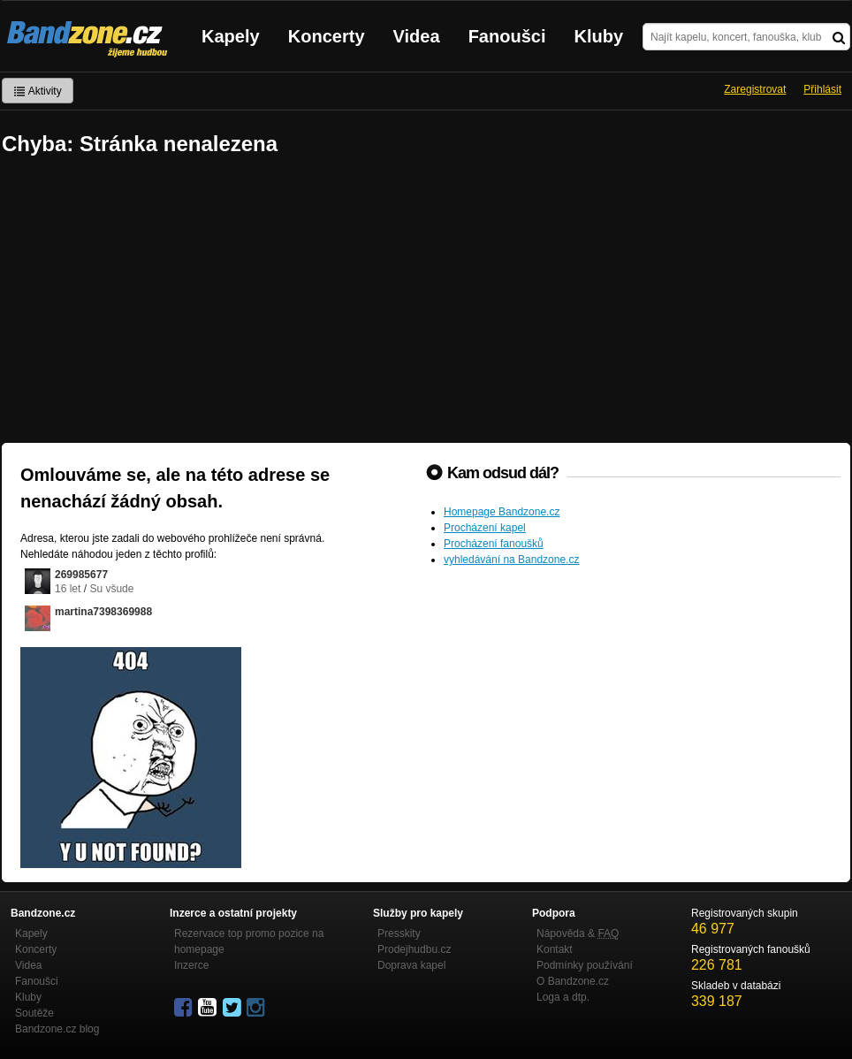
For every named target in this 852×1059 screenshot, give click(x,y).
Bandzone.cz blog (57, 1029)
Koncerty (326, 36)
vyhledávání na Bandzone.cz (511, 559)
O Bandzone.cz (572, 981)
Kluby (599, 36)
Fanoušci (507, 36)
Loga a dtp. (563, 997)
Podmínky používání (584, 965)
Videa (416, 36)
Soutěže (34, 1013)
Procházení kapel (485, 528)
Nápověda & (577, 933)
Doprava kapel (411, 965)
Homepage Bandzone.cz (501, 512)
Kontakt (554, 949)
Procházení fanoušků (494, 543)
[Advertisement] (426, 301)
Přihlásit (822, 89)
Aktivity (37, 91)
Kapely (231, 36)
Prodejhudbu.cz (414, 949)
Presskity (399, 933)
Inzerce (191, 965)
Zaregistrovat (755, 89)
